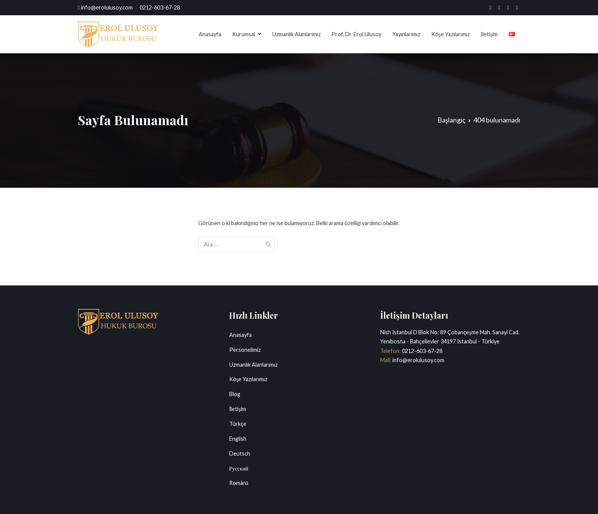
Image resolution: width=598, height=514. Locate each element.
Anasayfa (210, 34)
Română (238, 483)
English (237, 438)
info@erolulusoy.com (417, 360)
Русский (238, 468)
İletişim (489, 34)
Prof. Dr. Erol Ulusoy (356, 34)
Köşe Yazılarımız (450, 34)
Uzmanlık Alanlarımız (296, 34)
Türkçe (237, 424)
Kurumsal (243, 34)
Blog (234, 394)
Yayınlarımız (406, 34)
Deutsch (239, 453)
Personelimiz (245, 349)
